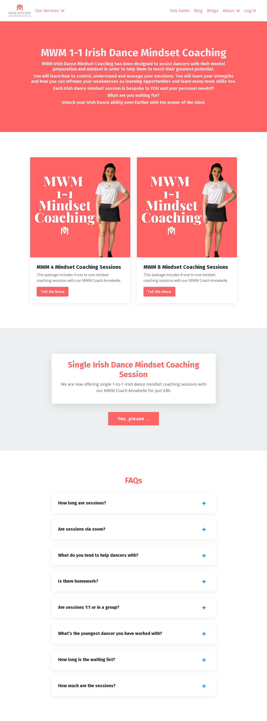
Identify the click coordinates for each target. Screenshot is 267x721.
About (231, 10)
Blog (198, 10)
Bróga (212, 10)
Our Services (50, 10)
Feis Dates (180, 10)
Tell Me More (53, 291)
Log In (250, 10)
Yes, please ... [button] (133, 418)
